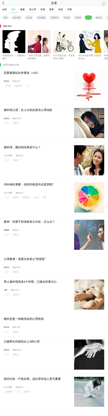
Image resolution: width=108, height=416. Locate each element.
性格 (60, 9)
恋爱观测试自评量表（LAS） (22, 72)
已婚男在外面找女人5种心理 (22, 341)
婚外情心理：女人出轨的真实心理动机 (28, 110)
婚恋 (13, 9)
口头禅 (36, 197)
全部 (4, 9)
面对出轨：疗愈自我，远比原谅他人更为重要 (32, 378)
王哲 (5, 290)
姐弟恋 (78, 17)
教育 (51, 9)
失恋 (5, 17)
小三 (88, 17)
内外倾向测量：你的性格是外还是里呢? (29, 184)
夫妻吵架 (54, 17)
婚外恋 (99, 17)
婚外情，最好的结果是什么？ (22, 147)
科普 (69, 9)
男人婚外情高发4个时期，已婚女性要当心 (30, 281)
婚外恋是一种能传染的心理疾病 (24, 319)
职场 (43, 9)
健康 (22, 9)
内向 (45, 197)
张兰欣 (6, 81)
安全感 (29, 17)
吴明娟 (6, 230)
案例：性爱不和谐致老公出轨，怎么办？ (29, 221)
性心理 (32, 9)
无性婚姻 (41, 17)
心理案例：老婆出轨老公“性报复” (25, 259)
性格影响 (25, 197)
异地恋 (67, 17)
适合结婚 (16, 17)
